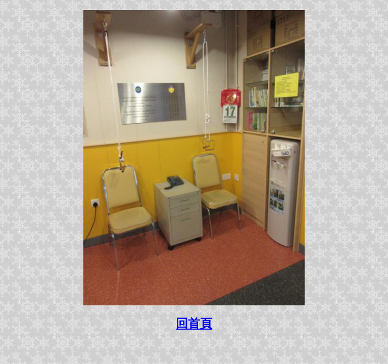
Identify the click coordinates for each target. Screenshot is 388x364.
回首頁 (194, 323)
